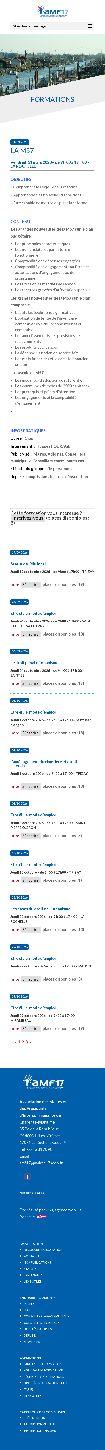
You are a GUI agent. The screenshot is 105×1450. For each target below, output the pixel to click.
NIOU (49, 1210)
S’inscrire (30, 584)
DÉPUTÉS (30, 1335)
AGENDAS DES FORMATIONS (43, 1370)
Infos (15, 584)
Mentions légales (31, 1192)
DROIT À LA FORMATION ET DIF (46, 1383)
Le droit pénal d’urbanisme (34, 662)
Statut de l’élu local (28, 563)
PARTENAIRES (33, 1275)
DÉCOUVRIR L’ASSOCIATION (43, 1250)
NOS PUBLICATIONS (37, 1262)
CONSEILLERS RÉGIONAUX (41, 1323)
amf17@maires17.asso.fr (41, 1162)
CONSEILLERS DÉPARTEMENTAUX (46, 1316)
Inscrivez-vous (28, 518)
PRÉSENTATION (34, 1418)
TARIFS (29, 1389)
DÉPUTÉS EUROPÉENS (39, 1329)
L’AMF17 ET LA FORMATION (43, 1364)
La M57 (22, 150)
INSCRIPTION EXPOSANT (41, 1430)
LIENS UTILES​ (32, 1281)
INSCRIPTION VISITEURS (40, 1424)
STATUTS (30, 1269)
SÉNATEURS (32, 1341)
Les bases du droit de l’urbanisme (40, 908)
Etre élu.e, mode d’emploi (33, 613)
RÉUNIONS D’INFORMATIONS (44, 1377)
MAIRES (29, 1303)
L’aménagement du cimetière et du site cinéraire (45, 763)
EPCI (27, 1310)
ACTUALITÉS (32, 1256)
